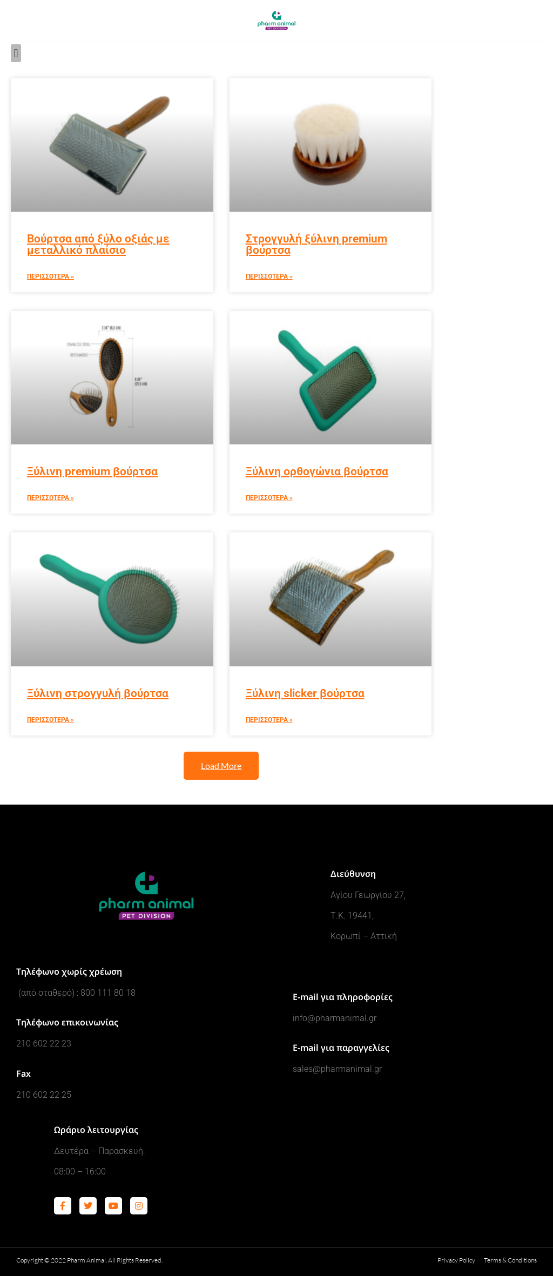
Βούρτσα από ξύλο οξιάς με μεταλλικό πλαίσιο (98, 244)
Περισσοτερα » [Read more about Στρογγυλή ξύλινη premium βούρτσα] (269, 276)
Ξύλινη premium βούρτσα (92, 471)
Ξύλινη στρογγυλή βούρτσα (97, 693)
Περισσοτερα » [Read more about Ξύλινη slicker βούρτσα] (269, 720)
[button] (16, 53)
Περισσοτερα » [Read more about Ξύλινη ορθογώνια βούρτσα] (269, 498)
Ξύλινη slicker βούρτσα (305, 693)
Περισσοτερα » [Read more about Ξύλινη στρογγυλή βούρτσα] (50, 720)
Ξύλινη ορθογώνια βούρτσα (317, 471)
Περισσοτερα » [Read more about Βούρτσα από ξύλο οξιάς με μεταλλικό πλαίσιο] (50, 276)
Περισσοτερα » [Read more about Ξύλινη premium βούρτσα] (50, 498)
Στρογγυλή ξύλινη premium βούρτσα (316, 244)
